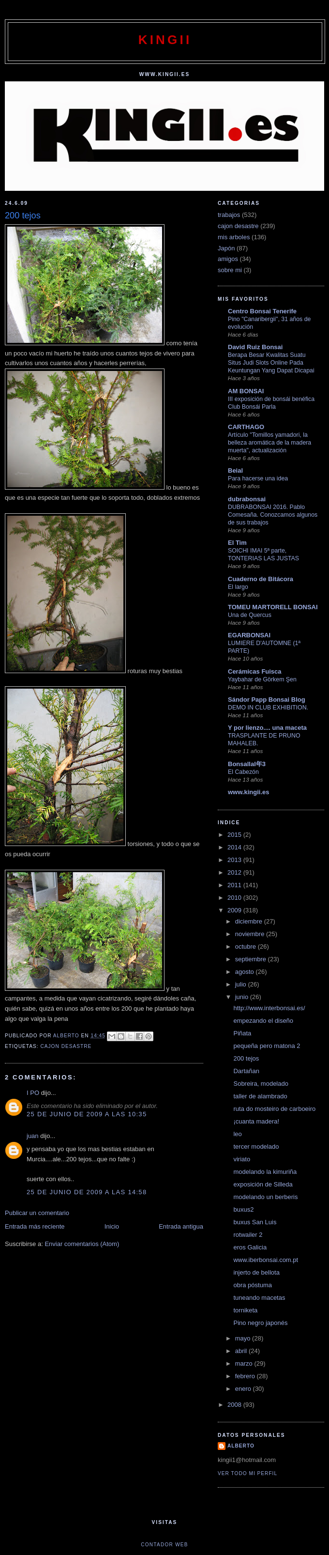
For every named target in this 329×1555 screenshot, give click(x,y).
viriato (241, 1159)
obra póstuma (252, 1285)
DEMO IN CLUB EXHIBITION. (268, 707)
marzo (244, 1363)
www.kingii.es (248, 792)
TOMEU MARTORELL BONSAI (273, 607)
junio (242, 997)
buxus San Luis (254, 1222)
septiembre (251, 959)
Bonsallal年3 (247, 764)
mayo (243, 1338)
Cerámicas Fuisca (255, 671)
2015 (235, 834)
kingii (165, 39)
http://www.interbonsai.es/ (269, 1008)
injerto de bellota (256, 1272)
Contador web (164, 1544)
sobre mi (230, 270)
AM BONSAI (246, 391)
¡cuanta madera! (256, 1121)
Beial (235, 470)
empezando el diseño (263, 1020)
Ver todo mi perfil (247, 1473)
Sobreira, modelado (260, 1083)
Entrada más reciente (35, 1226)
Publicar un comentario (37, 1212)
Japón (226, 248)
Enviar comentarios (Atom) (82, 1243)
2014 (235, 847)
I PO (33, 1092)
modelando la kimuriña (265, 1171)
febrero (246, 1376)
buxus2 (243, 1209)
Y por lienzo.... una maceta (267, 727)
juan (33, 1135)
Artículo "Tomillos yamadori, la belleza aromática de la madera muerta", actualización (269, 442)
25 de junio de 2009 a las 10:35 (87, 1114)
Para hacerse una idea (258, 478)
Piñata (242, 1033)
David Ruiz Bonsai (255, 347)
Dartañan (246, 1071)
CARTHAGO (246, 427)
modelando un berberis (265, 1197)
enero (244, 1388)
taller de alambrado (260, 1096)
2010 (235, 897)
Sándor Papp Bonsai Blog (266, 699)
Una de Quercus (249, 615)
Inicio (112, 1226)
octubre (246, 946)
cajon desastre (65, 1046)
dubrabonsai (247, 499)
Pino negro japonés (260, 1322)
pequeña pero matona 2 (266, 1045)
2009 (235, 910)
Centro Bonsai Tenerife (262, 311)
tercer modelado (256, 1146)
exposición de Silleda (262, 1184)
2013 (235, 859)
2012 (235, 872)
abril (242, 1351)
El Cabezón (243, 772)
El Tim (237, 542)
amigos (228, 258)
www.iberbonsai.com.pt (265, 1259)
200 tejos (246, 1058)
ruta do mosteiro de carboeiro (274, 1108)
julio (241, 984)
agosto (245, 971)
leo (237, 1134)
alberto (240, 1445)
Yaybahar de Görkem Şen (262, 679)
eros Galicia (250, 1247)
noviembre (250, 934)
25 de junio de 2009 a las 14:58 (87, 1192)
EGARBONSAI (249, 635)
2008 (235, 1404)
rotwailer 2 (247, 1234)
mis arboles (234, 237)
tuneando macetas (259, 1297)
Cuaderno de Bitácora (260, 579)
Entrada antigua (181, 1226)
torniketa (245, 1310)
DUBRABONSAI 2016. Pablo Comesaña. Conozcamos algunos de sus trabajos (272, 515)
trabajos (229, 214)
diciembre (249, 921)
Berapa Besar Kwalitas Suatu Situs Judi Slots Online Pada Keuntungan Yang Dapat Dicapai (271, 363)
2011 (235, 885)
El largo (238, 587)
